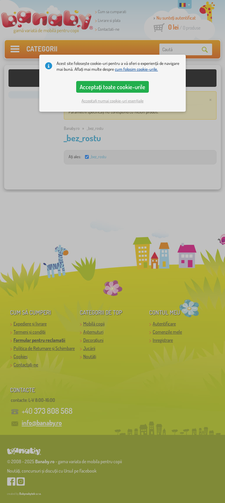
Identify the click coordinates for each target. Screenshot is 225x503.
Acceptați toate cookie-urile (112, 87)
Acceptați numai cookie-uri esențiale (112, 101)
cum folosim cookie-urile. (136, 69)
